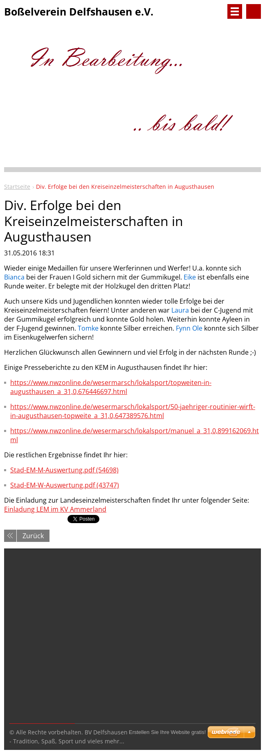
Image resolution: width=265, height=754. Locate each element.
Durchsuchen (253, 11)
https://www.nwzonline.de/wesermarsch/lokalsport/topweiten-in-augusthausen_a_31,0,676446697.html (110, 387)
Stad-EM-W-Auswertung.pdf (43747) (64, 485)
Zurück (33, 535)
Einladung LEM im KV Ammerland (55, 509)
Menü (235, 11)
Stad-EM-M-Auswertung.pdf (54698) (64, 469)
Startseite (17, 186)
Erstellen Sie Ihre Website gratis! (167, 732)
